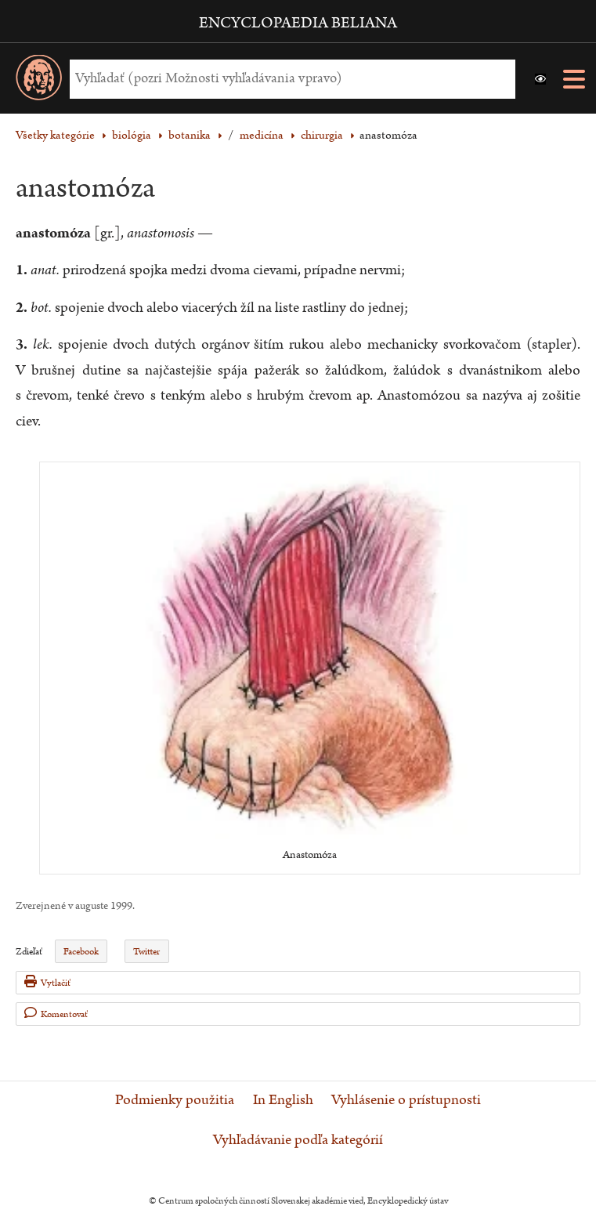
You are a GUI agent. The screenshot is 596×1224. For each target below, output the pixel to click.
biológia (131, 135)
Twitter (146, 951)
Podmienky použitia (174, 1100)
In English (283, 1100)
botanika (189, 135)
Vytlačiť (47, 982)
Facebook (81, 951)
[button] (540, 79)
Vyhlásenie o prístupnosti (406, 1100)
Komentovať (56, 1013)
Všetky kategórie (55, 135)
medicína (262, 135)
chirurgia (322, 135)
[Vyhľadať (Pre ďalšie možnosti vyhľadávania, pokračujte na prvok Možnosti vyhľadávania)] (289, 78)
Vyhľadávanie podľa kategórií (298, 1140)
